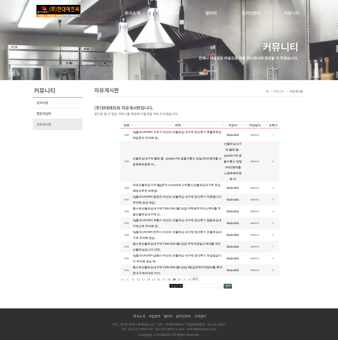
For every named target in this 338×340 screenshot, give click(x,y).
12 (138, 279)
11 (133, 279)
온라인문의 (251, 13)
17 (163, 279)
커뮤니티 (291, 13)
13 (143, 279)
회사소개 (132, 13)
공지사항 (42, 102)
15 (153, 279)
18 (168, 279)
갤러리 (211, 13)
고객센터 (200, 316)
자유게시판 (44, 124)
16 (158, 279)
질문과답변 (44, 113)
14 (148, 279)
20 (179, 279)
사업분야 (171, 13)
